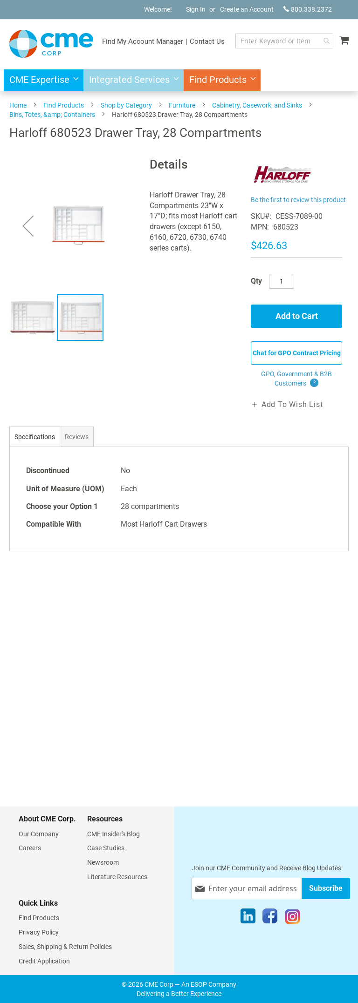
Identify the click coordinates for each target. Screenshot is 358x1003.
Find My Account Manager (142, 41)
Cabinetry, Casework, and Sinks (257, 105)
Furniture (182, 105)
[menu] (179, 80)
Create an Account (247, 9)
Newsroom (103, 862)
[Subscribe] (326, 888)
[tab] (34, 437)
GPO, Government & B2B (296, 379)
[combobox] (284, 41)
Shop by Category (126, 105)
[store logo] (51, 44)
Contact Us (207, 41)
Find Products (63, 105)
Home (18, 105)
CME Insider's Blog (113, 834)
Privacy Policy (39, 932)
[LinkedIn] (248, 918)
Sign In (196, 9)
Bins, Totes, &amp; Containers (52, 114)
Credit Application (44, 961)
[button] (28, 225)
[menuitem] (41, 80)
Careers (30, 848)
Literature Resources (117, 877)
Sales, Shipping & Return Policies (65, 946)
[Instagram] (292, 918)
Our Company (39, 834)
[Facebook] (269, 918)
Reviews (77, 437)
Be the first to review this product (298, 199)
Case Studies (105, 848)
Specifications (34, 437)
